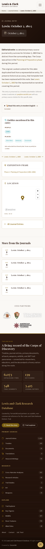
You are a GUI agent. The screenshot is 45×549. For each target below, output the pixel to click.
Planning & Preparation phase (29, 59)
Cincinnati (28, 140)
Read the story (10, 425)
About (4, 532)
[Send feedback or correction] (40, 544)
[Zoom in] (37, 191)
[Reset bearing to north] (37, 197)
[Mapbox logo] (10, 209)
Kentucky (18, 140)
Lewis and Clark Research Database (18, 541)
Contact (11, 532)
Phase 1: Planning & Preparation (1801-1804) (20, 172)
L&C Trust (20, 532)
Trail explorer (29, 425)
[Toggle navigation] (40, 5)
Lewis (8, 131)
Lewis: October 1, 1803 (11, 156)
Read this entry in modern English (21, 107)
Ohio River (9, 140)
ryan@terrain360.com (23, 94)
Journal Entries (13, 11)
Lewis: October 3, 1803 (33, 156)
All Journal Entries (14, 224)
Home (4, 11)
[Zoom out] (37, 194)
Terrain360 (13, 545)
